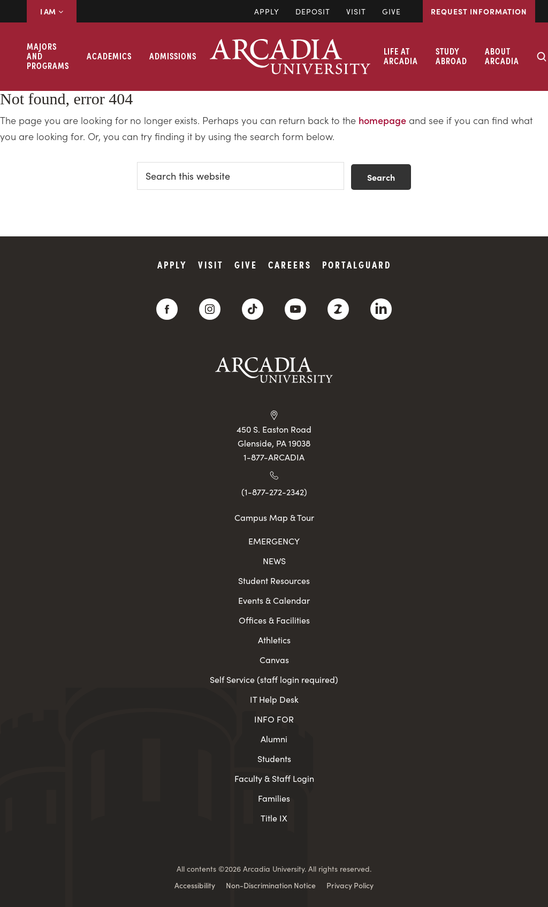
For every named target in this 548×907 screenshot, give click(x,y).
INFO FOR (274, 719)
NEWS (274, 560)
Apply (266, 11)
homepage (382, 120)
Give (391, 11)
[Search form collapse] (541, 57)
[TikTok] (252, 309)
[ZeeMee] (338, 309)
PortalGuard (356, 264)
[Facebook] (167, 309)
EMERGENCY (274, 540)
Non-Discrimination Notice (271, 885)
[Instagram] (209, 309)
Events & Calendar (274, 600)
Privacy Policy (350, 885)
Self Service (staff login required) (274, 679)
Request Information (479, 11)
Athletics (274, 639)
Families (274, 798)
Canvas (274, 659)
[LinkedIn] (381, 309)
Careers (289, 264)
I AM (51, 11)
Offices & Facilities (274, 620)
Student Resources (274, 580)
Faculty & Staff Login (274, 778)
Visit (356, 11)
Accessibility (194, 885)
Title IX (274, 818)
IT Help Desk (274, 699)
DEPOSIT (312, 11)
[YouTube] (295, 309)
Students (274, 758)
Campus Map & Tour (274, 517)
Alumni (274, 738)
